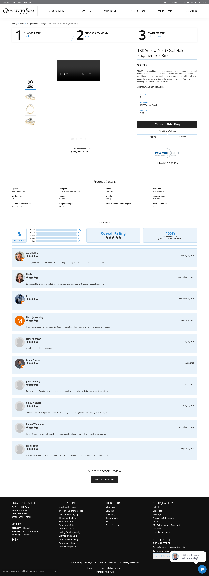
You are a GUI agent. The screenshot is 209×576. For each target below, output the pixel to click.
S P (27, 295)
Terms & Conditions (107, 563)
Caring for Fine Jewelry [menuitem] (70, 532)
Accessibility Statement (128, 563)
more (164, 81)
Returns (182, 137)
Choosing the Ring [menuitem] (68, 518)
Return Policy (76, 563)
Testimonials (112, 518)
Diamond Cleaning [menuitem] (68, 535)
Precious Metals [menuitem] (66, 528)
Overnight (110, 191)
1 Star (32, 241)
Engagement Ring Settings (36, 24)
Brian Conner (33, 360)
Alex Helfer (32, 253)
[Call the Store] (19, 513)
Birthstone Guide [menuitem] (67, 521)
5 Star (32, 229)
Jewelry (85, 11)
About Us (110, 507)
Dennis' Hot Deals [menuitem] (161, 532)
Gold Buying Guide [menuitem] (68, 546)
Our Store (165, 11)
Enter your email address (166, 550)
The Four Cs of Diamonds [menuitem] (71, 510)
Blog (108, 521)
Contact (193, 11)
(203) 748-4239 (79, 151)
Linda (29, 274)
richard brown (33, 338)
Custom (110, 11)
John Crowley (33, 381)
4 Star (32, 232)
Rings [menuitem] (155, 521)
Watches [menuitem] (157, 528)
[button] (164, 2)
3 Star (32, 235)
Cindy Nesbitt (33, 402)
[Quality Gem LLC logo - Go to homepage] (19, 11)
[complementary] (188, 560)
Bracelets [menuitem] (157, 510)
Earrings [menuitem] (157, 514)
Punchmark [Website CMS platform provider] (109, 572)
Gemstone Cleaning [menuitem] (68, 539)
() (79, 229)
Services (110, 510)
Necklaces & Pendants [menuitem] (163, 518)
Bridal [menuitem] (156, 507)
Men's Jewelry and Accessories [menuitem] (167, 525)
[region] (79, 102)
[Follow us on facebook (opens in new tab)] (13, 539)
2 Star (32, 238)
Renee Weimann (35, 424)
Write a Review (104, 479)
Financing (110, 514)
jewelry (14, 24)
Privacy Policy (90, 563)
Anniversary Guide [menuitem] (68, 543)
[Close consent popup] (55, 571)
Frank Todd (32, 445)
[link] (6, 2)
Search (26, 36)
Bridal (22, 24)
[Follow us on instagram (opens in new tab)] (16, 539)
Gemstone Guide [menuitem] (67, 525)
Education (137, 11)
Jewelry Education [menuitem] (67, 507)
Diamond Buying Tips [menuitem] (69, 514)
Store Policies (112, 525)
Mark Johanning (34, 317)
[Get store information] (21, 517)
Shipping (152, 137)
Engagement (56, 11)
